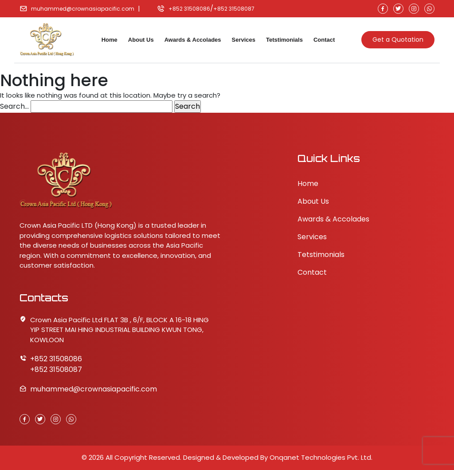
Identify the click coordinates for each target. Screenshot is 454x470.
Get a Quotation (397, 39)
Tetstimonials (284, 39)
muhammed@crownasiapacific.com (82, 8)
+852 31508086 (189, 8)
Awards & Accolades (192, 39)
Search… (14, 106)
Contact (324, 39)
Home (109, 39)
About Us (141, 39)
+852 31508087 (233, 8)
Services (244, 39)
